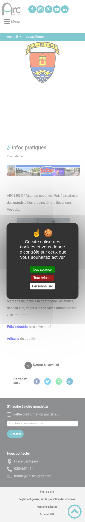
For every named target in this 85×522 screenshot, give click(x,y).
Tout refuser (42, 278)
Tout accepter (42, 269)
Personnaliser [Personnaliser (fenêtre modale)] (42, 286)
